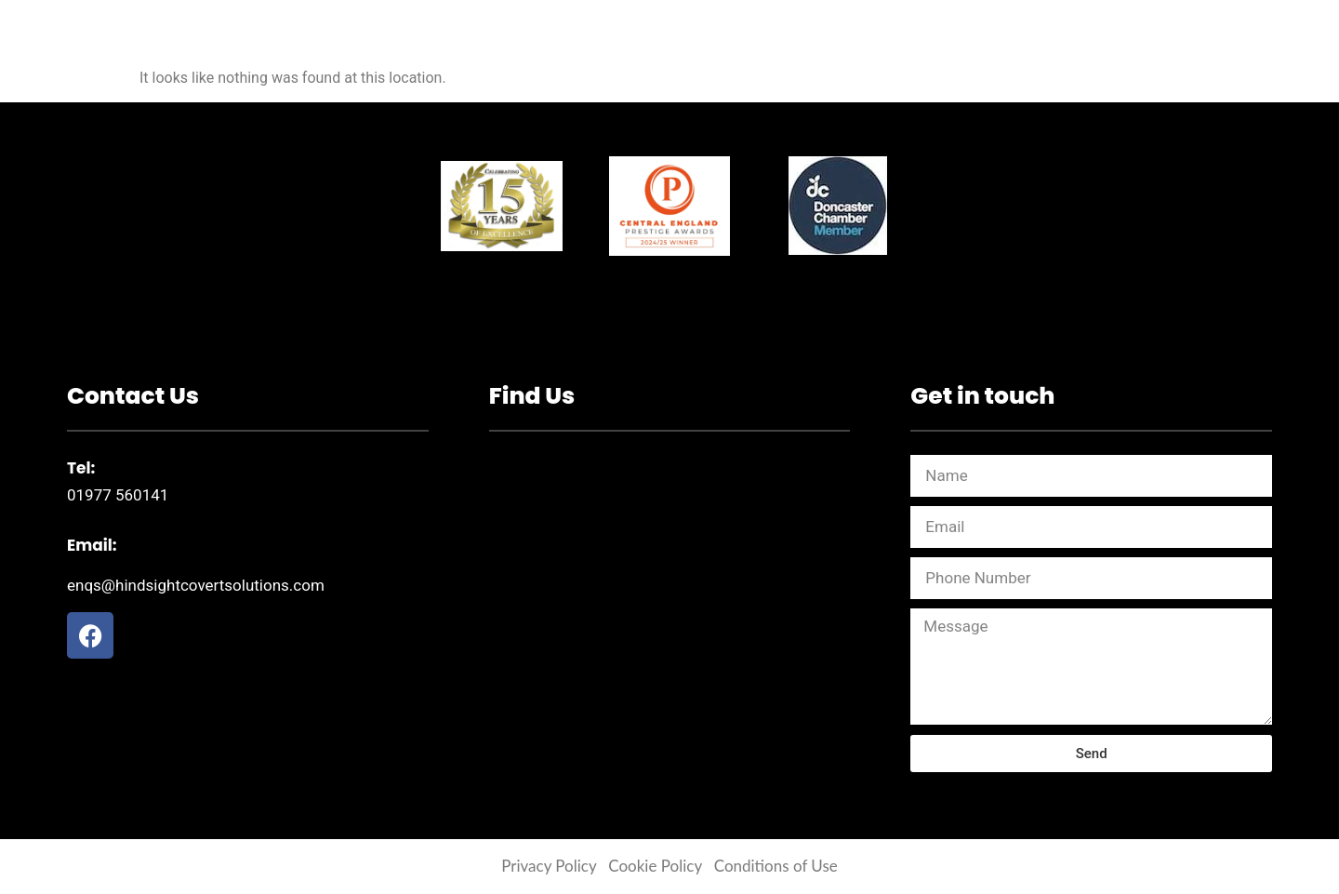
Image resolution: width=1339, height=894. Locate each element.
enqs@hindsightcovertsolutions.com (196, 585)
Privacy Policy (548, 865)
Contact (943, 44)
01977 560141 (117, 495)
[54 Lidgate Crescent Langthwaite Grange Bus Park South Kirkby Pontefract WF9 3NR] (670, 594)
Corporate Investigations (551, 44)
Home (387, 44)
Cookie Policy (654, 865)
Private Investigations (782, 44)
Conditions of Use (776, 865)
